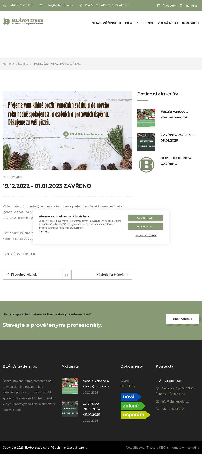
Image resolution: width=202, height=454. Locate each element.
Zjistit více (43, 231)
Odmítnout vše (145, 226)
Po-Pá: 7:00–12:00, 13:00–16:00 (103, 5)
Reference (145, 23)
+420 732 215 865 (18, 5)
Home (7, 63)
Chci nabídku (182, 319)
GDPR (125, 381)
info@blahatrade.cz (56, 5)
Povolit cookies (145, 218)
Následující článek (112, 274)
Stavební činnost (107, 23)
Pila (128, 23)
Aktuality (22, 63)
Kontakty (190, 23)
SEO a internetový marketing (179, 447)
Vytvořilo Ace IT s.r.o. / (142, 447)
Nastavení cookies (145, 235)
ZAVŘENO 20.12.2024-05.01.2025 (92, 409)
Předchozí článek (21, 274)
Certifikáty (128, 386)
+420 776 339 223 (173, 409)
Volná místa (168, 23)
